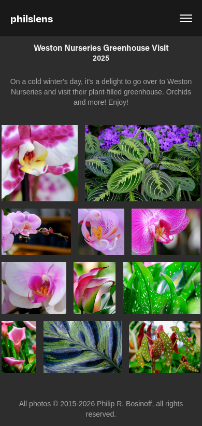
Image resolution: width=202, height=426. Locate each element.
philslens (31, 18)
